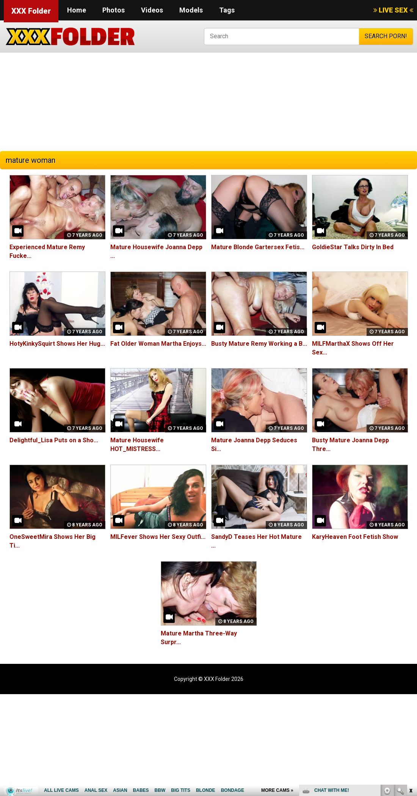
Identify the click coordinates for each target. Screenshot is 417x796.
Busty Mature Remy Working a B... (259, 343)
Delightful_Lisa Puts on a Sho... (53, 440)
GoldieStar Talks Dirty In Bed (352, 247)
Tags (227, 10)
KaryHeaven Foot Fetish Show (355, 536)
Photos (113, 10)
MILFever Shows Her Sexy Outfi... (157, 536)
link (410, 677)
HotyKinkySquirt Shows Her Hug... (57, 343)
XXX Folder (31, 11)
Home (76, 10)
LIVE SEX (393, 10)
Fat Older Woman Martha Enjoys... (158, 343)
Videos (152, 10)
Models (191, 10)
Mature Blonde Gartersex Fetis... (257, 247)
